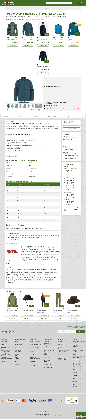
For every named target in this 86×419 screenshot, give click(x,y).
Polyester (35, 168)
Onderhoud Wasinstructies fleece (69, 147)
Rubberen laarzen (47, 364)
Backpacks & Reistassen (35, 341)
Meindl (16, 341)
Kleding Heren (14, 156)
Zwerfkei (17, 358)
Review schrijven (72, 128)
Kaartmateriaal (33, 357)
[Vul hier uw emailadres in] (67, 331)
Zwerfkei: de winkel (62, 351)
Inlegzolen (32, 354)
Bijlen (31, 345)
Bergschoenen (4, 348)
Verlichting (3, 361)
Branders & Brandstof (34, 347)
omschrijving (6, 116)
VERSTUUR (80, 331)
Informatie (61, 339)
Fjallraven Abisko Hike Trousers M (57, 311)
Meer (7, 263)
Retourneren (60, 344)
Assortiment (31, 3)
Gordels (45, 351)
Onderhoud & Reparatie (48, 340)
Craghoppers (18, 350)
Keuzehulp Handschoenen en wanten (70, 140)
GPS (45, 353)
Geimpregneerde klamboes (49, 350)
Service (59, 348)
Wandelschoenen (4, 345)
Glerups (17, 345)
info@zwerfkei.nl (76, 207)
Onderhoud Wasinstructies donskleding (70, 153)
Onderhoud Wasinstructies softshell (70, 149)
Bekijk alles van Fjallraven (11, 109)
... (18, 8)
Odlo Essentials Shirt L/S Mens (42, 40)
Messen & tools (47, 358)
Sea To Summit (18, 351)
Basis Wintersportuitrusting (35, 344)
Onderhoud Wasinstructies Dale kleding (70, 156)
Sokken (2, 343)
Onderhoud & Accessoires (6, 358)
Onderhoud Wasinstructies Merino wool (70, 158)
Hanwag (17, 354)
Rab (16, 361)
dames (22, 259)
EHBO (31, 350)
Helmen (45, 354)
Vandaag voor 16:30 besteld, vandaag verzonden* (70, 170)
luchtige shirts (24, 257)
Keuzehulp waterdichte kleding (69, 137)
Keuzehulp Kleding (66, 136)
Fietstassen (32, 351)
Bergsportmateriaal (48, 346)
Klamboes (32, 362)
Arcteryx (17, 348)
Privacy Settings (43, 411)
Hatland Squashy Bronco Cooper (73, 311)
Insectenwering (33, 355)
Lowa (16, 343)
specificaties (21, 116)
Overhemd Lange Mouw (37, 19)
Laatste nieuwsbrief (62, 358)
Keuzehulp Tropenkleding (68, 139)
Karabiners (46, 356)
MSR (16, 347)
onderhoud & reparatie (53, 116)
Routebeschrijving (62, 347)
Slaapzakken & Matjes (5, 351)
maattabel (36, 116)
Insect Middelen (4, 357)
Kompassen (46, 357)
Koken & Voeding (4, 341)
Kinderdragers (33, 361)
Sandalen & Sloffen (5, 347)
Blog (59, 354)
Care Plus (17, 360)
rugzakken (45, 248)
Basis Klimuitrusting (34, 343)
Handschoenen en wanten (35, 353)
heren (54, 257)
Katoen (31, 168)
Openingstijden (61, 343)
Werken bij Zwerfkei (62, 353)
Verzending (60, 345)
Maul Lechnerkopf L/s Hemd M (72, 40)
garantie (81, 116)
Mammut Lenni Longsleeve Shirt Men (58, 40)
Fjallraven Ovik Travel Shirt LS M (12, 40)
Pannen (45, 361)
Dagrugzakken (33, 348)
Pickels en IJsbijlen (48, 363)
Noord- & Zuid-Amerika (5, 350)
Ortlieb (16, 357)
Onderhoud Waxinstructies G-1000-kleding (71, 155)
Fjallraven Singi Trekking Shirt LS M (27, 40)
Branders (46, 348)
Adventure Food (18, 344)
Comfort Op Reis (4, 353)
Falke (16, 355)
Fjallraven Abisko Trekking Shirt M (42, 67)
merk (69, 116)
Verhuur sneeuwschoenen (63, 350)
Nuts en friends (47, 360)
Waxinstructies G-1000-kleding (13, 240)
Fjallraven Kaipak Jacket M (12, 310)
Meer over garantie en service (13, 285)
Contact (60, 341)
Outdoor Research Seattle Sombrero (27, 311)
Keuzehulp (33, 339)
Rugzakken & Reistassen (6, 354)
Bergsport (3, 344)
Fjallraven (41, 228)
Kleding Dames (4, 360)
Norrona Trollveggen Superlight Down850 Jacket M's (41, 312)
